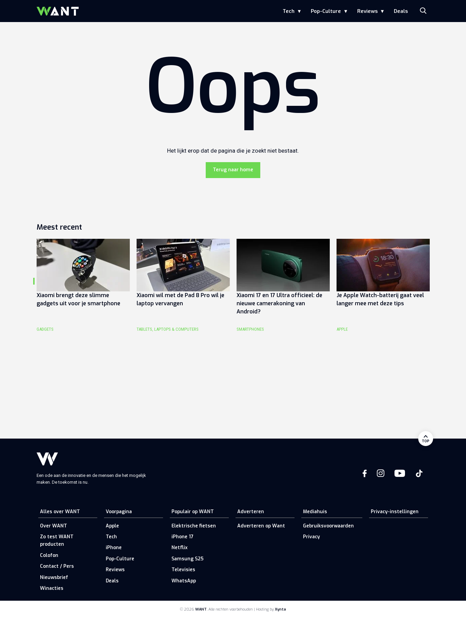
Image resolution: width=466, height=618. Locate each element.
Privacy (311, 537)
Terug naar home (233, 170)
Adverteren (250, 511)
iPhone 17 (182, 537)
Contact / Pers (57, 566)
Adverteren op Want (261, 526)
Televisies (183, 569)
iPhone (114, 547)
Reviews (367, 11)
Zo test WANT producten (57, 540)
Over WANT (53, 526)
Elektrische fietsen (193, 526)
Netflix (179, 547)
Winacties (51, 588)
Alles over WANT (60, 511)
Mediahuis (315, 511)
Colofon (49, 555)
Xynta (280, 609)
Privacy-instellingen (395, 511)
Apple (112, 526)
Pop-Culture (326, 11)
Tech (289, 11)
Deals (401, 11)
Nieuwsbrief (54, 577)
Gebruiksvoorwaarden (328, 526)
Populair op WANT (192, 511)
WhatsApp (183, 581)
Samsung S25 (187, 559)
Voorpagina (119, 511)
